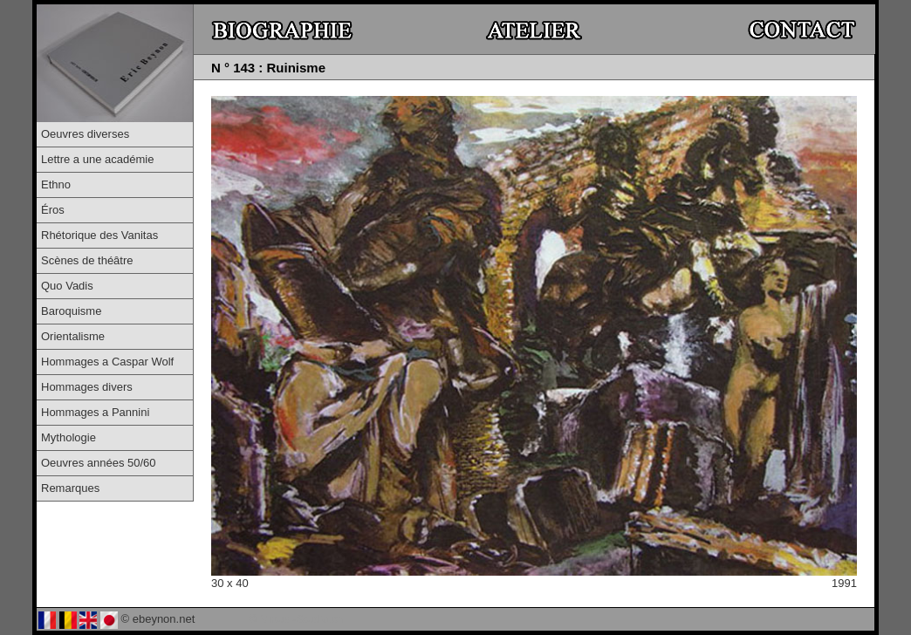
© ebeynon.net (158, 618)
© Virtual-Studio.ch (297, 618)
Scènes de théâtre (87, 260)
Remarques (70, 488)
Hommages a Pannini (95, 412)
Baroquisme (71, 311)
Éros (53, 209)
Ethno (56, 184)
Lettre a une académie (97, 159)
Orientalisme (73, 336)
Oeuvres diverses (85, 133)
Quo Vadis (67, 285)
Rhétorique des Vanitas (99, 235)
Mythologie (68, 437)
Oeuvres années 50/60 (98, 462)
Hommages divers (87, 386)
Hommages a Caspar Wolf (107, 361)
